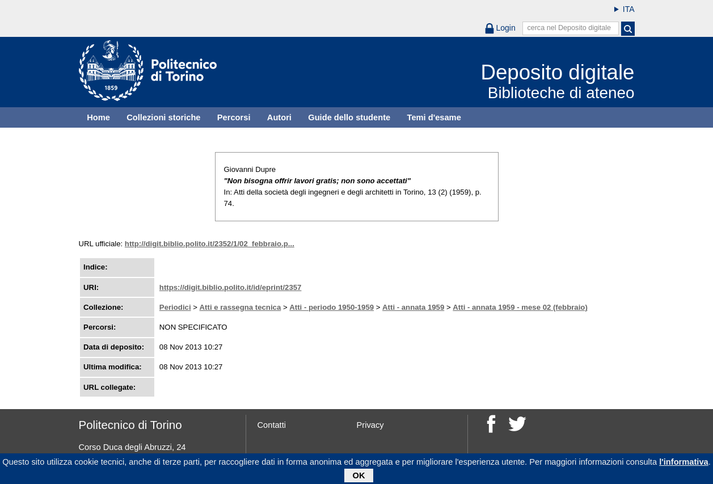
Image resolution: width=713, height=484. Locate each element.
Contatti (272, 425)
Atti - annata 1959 (413, 307)
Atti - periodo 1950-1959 (331, 307)
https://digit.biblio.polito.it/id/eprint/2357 (230, 287)
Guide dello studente (349, 117)
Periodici (175, 307)
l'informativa (683, 464)
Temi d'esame (434, 117)
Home (98, 117)
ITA (629, 9)
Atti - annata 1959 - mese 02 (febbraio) (520, 307)
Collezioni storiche (163, 117)
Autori (279, 117)
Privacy (370, 425)
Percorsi (234, 117)
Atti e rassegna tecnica (240, 307)
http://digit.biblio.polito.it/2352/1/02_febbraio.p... (209, 243)
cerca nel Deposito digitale (569, 28)
